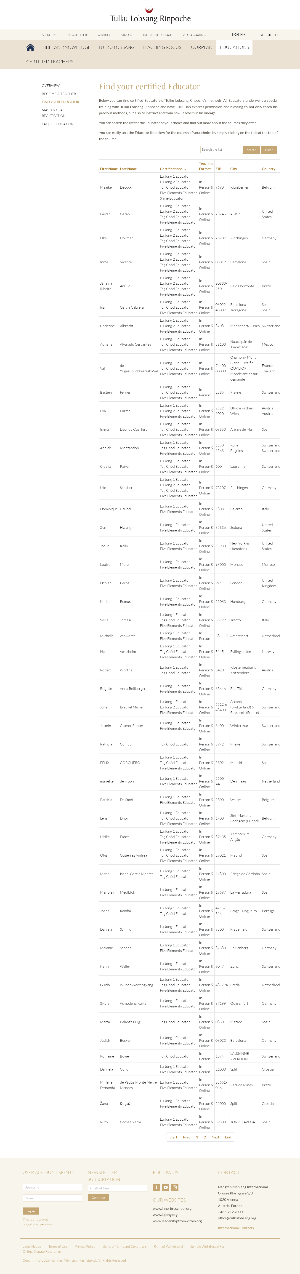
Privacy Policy (85, 1246)
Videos (126, 35)
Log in (31, 1211)
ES (277, 35)
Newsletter (77, 35)
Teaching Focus (161, 47)
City (233, 168)
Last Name (128, 168)
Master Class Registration (54, 113)
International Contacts (236, 1228)
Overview (51, 85)
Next (215, 1137)
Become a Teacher (59, 94)
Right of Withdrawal (168, 1246)
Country (269, 168)
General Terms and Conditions (124, 1246)
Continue (98, 1197)
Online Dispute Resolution (42, 1251)
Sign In (237, 34)
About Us (49, 35)
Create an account (35, 1219)
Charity (104, 35)
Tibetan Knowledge (66, 47)
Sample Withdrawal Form (208, 1246)
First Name (109, 168)
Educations (234, 47)
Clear (269, 150)
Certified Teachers (49, 61)
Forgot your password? (38, 1224)
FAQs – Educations (58, 124)
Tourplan (200, 47)
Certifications (173, 168)
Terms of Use (57, 1246)
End (228, 1137)
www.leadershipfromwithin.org (177, 1221)
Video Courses (194, 35)
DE (262, 35)
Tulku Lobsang (116, 47)
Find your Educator (60, 102)
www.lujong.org (165, 1214)
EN (269, 35)
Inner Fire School (157, 35)
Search (251, 150)
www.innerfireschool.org (172, 1208)
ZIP (218, 168)
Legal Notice (32, 1246)
